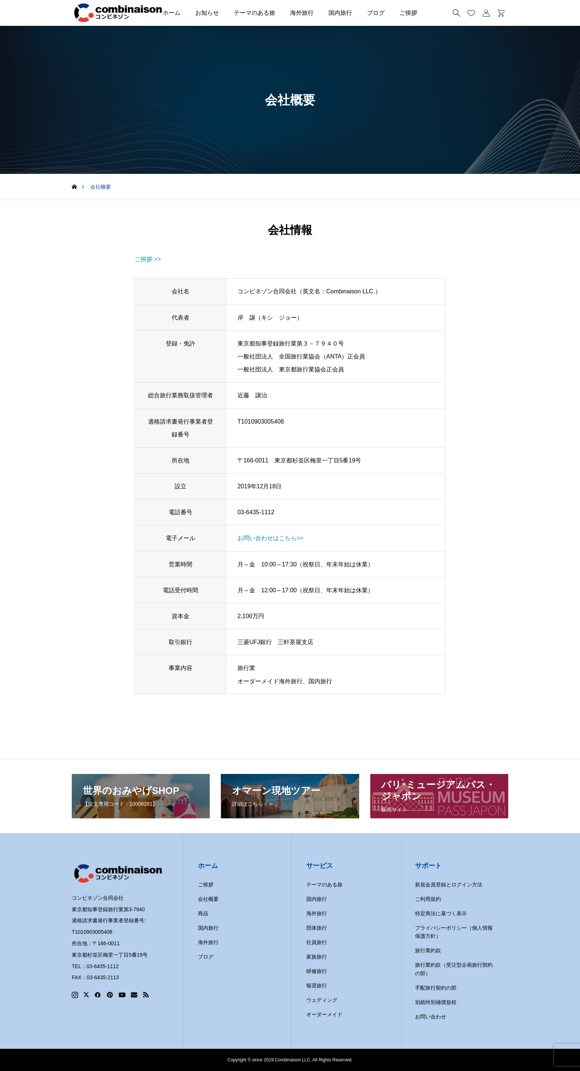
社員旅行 (316, 942)
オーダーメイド (324, 1014)
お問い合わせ (430, 1017)
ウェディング (321, 1000)
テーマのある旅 (254, 13)
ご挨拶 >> (148, 259)
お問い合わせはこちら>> (270, 538)
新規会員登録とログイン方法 (448, 885)
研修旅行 (316, 971)
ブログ (376, 13)
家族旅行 (316, 957)
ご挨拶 (408, 13)
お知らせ (207, 13)
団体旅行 (316, 928)
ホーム (172, 13)
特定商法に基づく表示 (441, 913)
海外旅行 (302, 13)
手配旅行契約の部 (435, 988)
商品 (203, 913)
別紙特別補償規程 (435, 1002)
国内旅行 (340, 13)
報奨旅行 (316, 986)
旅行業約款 (428, 950)
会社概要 (208, 899)
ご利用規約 (428, 899)
